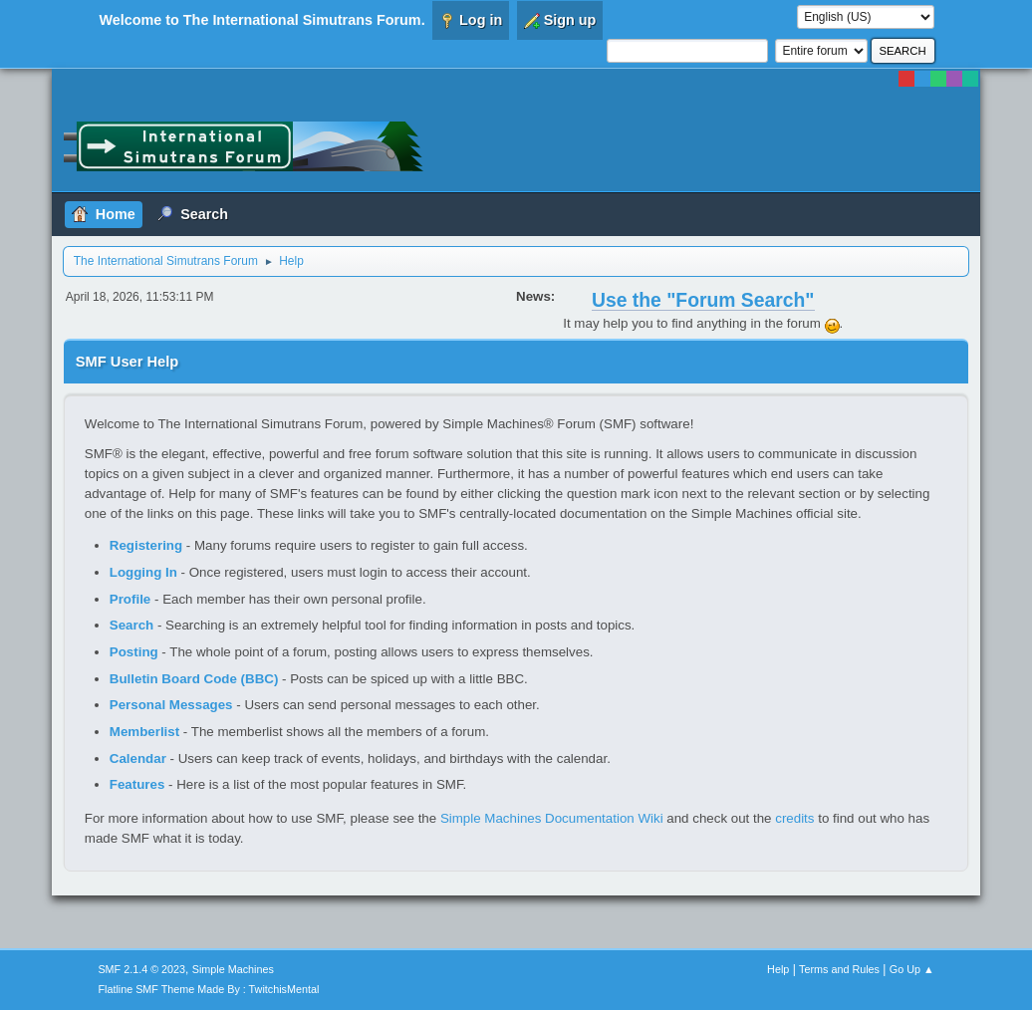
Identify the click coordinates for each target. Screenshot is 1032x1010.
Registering (146, 545)
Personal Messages (171, 704)
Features (137, 784)
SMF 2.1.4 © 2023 (141, 969)
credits (794, 818)
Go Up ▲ (912, 969)
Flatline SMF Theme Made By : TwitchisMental (208, 989)
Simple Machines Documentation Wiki (551, 818)
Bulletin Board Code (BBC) (194, 678)
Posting (134, 651)
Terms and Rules (839, 969)
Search (131, 625)
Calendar (138, 758)
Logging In (143, 572)
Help (778, 969)
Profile (130, 599)
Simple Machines (233, 969)
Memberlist (144, 731)
